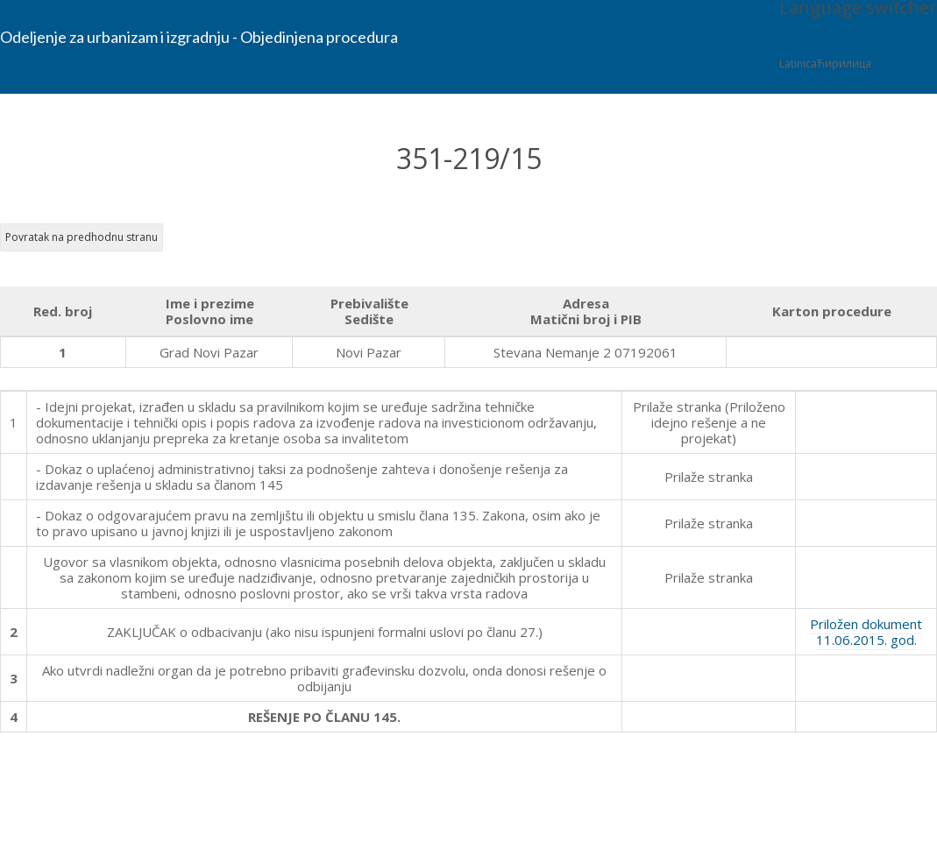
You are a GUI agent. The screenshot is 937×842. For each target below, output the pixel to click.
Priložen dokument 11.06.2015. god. (866, 631)
